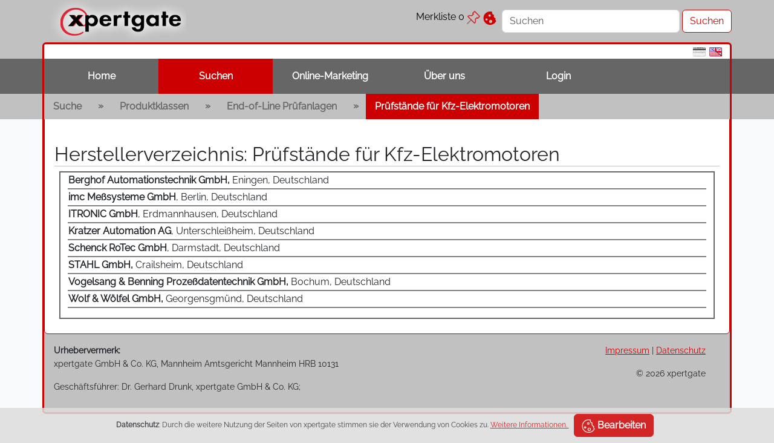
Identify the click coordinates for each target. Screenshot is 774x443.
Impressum (627, 350)
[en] (716, 51)
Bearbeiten (614, 426)
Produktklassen (154, 106)
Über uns (444, 76)
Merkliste (448, 16)
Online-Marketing (330, 76)
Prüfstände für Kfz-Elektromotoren (452, 106)
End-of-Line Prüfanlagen (282, 106)
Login (558, 76)
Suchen (216, 76)
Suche (67, 106)
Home (101, 76)
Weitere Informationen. (529, 425)
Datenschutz (681, 350)
